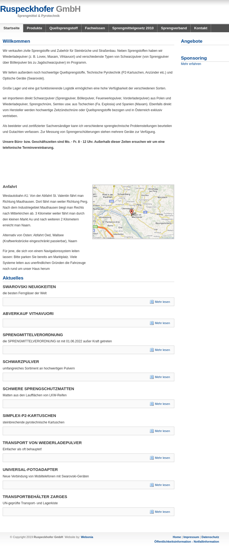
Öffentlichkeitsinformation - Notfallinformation (186, 541)
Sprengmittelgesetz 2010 (133, 28)
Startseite (11, 28)
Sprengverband (174, 28)
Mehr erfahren (191, 64)
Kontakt (200, 28)
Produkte (34, 28)
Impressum (191, 537)
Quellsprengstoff (63, 28)
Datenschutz (210, 537)
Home (177, 537)
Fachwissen (95, 28)
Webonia (87, 537)
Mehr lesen (162, 301)
